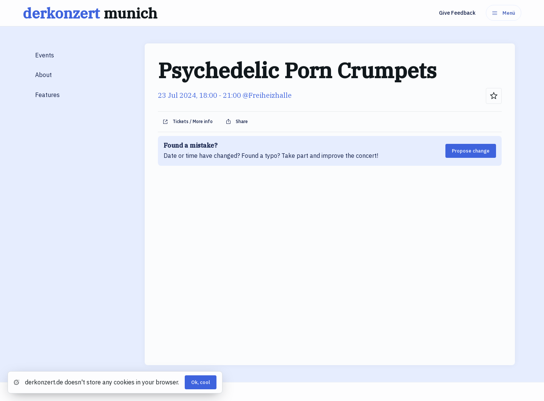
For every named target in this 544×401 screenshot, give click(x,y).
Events (44, 55)
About (43, 75)
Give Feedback (457, 12)
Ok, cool (200, 382)
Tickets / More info (187, 122)
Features (47, 95)
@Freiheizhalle (267, 95)
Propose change (471, 151)
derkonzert (92, 13)
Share (237, 122)
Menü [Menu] (503, 13)
